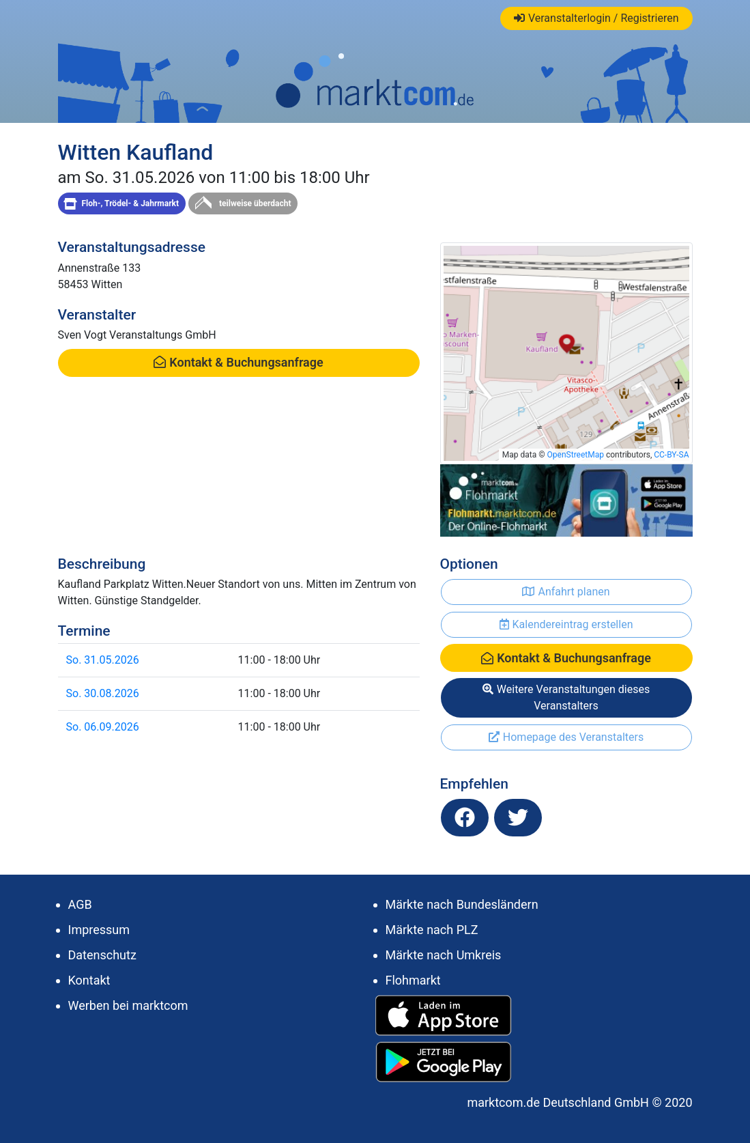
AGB (80, 904)
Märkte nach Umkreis (444, 955)
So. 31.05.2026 (102, 659)
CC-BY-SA (671, 455)
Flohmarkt (413, 980)
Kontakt (89, 980)
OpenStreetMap (575, 455)
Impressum (99, 929)
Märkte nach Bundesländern (462, 904)
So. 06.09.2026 (102, 726)
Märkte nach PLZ (432, 929)
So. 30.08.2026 (102, 693)
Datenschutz (102, 955)
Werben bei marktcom (128, 1005)
